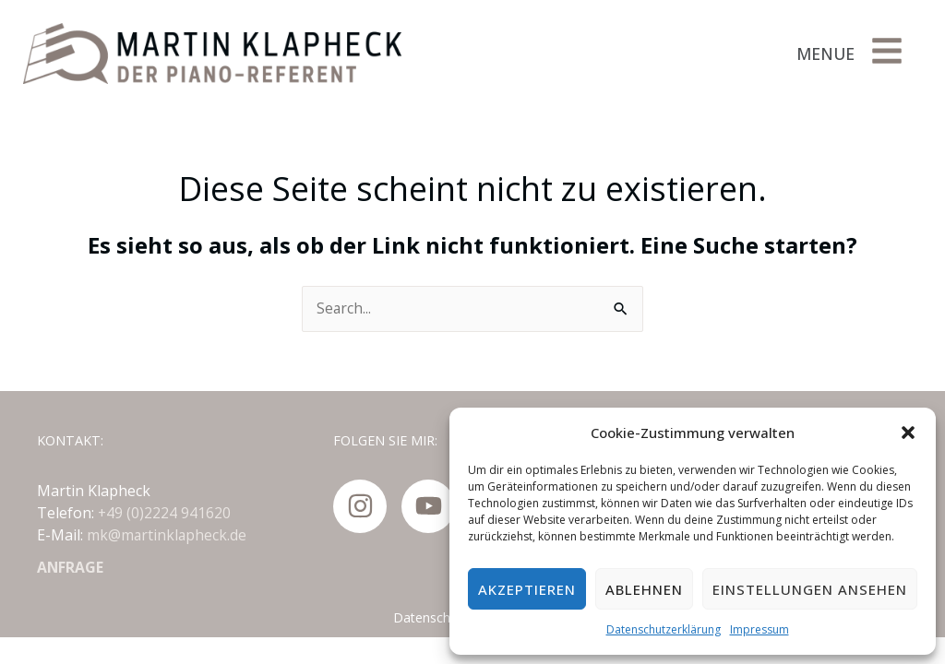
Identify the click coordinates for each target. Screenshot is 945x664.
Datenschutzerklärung (663, 629)
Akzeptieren (527, 589)
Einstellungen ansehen (809, 589)
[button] (908, 432)
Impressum (759, 629)
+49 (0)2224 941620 (165, 513)
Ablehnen (644, 589)
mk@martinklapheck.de (167, 535)
